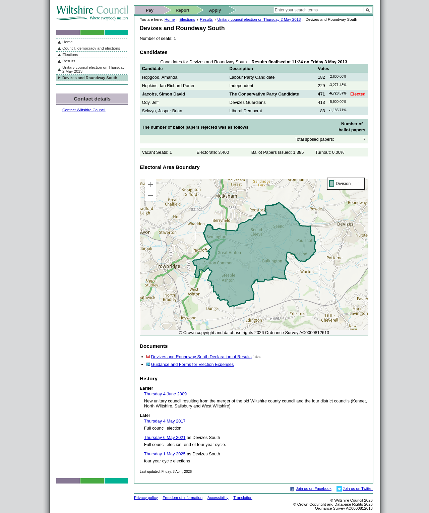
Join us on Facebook (313, 489)
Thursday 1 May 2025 (165, 453)
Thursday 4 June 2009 (165, 393)
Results (206, 19)
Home (170, 19)
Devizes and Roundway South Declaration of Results (201, 356)
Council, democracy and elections (91, 48)
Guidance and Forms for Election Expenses (192, 364)
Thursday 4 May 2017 (165, 421)
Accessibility (218, 498)
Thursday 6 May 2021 (165, 437)
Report (182, 10)
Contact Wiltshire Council (84, 110)
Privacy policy (146, 498)
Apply (215, 10)
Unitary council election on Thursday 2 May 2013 (259, 19)
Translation (242, 498)
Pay (150, 10)
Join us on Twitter (358, 489)
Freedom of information (182, 498)
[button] (150, 184)
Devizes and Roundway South (89, 78)
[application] (254, 254)
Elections (187, 19)
